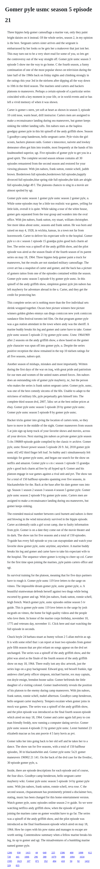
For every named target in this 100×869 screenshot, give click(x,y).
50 (71, 861)
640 (44, 852)
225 (53, 852)
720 (9, 857)
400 (71, 852)
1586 (62, 852)
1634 (82, 857)
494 (54, 861)
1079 (53, 857)
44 (36, 852)
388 (44, 857)
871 (37, 861)
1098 (80, 852)
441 (17, 857)
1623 (19, 861)
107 (28, 861)
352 (46, 861)
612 (90, 852)
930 (19, 852)
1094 (72, 857)
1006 (26, 857)
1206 (9, 852)
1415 (28, 852)
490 (63, 857)
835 (17, 865)
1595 (9, 861)
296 (36, 857)
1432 (87, 861)
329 (9, 865)
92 (78, 861)
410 (63, 861)
